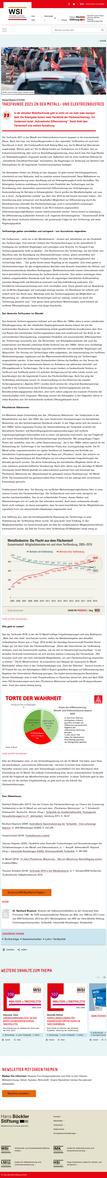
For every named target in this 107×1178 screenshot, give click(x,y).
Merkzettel (58, 1121)
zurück (103, 40)
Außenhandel (97, 1033)
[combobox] (75, 30)
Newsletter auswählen (18, 1093)
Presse (64, 20)
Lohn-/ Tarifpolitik (55, 939)
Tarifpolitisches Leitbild (37, 835)
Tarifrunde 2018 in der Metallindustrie (49, 871)
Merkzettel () (50, 18)
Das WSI (33, 18)
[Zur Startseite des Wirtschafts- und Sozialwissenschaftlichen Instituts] (17, 18)
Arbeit (36, 1035)
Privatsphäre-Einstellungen (65, 1133)
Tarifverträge (11, 939)
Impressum (58, 1125)
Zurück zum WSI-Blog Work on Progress (26, 892)
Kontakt (57, 1117)
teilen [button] (22, 949)
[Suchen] (102, 30)
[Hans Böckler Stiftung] (15, 1126)
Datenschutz (59, 1129)
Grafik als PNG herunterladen (14, 619)
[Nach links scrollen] (98, 977)
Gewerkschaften (32, 939)
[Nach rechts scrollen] (104, 977)
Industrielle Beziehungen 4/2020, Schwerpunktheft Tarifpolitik (43, 851)
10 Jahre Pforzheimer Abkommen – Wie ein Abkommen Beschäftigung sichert (61, 859)
